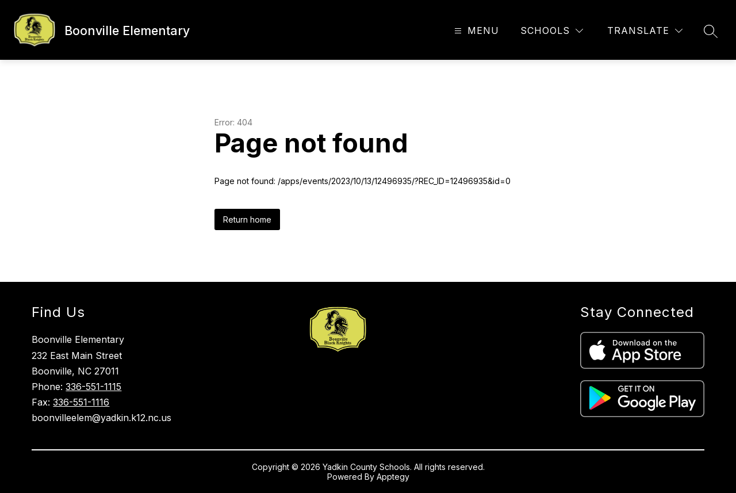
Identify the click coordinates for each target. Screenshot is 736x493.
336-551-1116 (81, 402)
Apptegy (393, 476)
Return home (247, 219)
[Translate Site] (644, 31)
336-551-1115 (93, 386)
